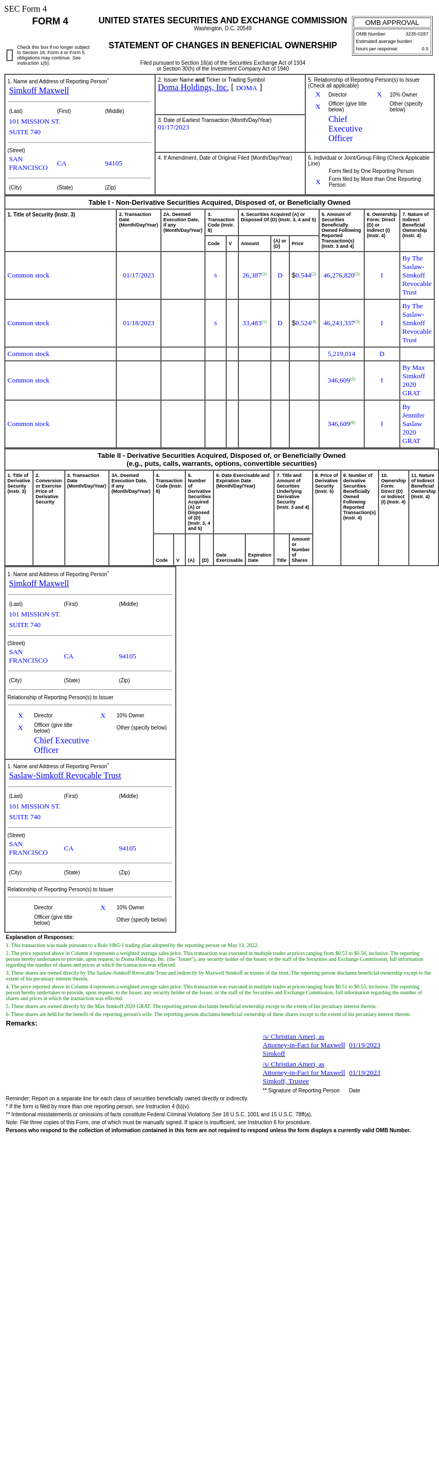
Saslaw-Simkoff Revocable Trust (65, 775)
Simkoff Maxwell (39, 90)
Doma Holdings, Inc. (193, 87)
